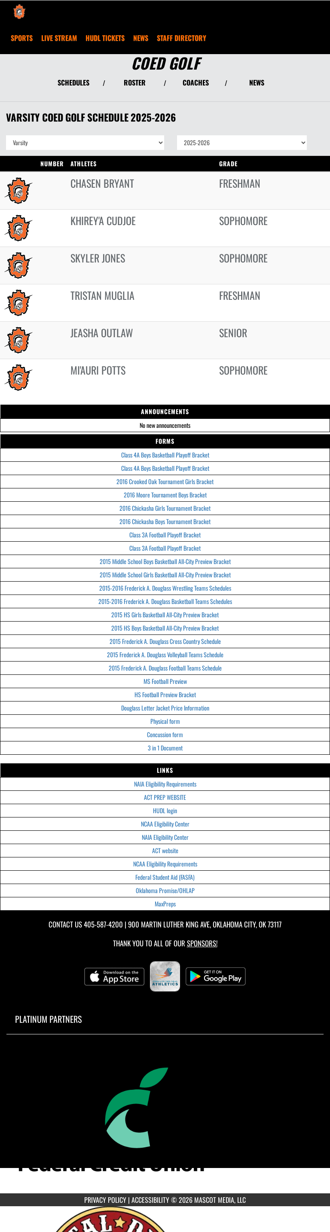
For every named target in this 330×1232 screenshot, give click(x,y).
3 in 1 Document (165, 747)
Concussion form (165, 734)
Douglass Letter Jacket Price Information (165, 707)
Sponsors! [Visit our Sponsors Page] (202, 943)
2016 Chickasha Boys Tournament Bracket (165, 521)
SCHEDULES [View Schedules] (73, 82)
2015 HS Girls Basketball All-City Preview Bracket (165, 614)
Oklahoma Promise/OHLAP (165, 890)
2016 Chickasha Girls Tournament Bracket (165, 507)
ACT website (165, 850)
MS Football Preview (165, 681)
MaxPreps (165, 903)
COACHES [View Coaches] (196, 82)
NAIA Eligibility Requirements (165, 783)
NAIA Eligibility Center (165, 837)
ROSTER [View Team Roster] (135, 82)
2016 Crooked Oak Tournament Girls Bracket (165, 481)
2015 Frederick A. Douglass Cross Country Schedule (165, 641)
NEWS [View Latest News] (256, 82)
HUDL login (165, 810)
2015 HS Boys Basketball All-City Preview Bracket (165, 627)
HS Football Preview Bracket (165, 694)
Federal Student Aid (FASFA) (165, 876)
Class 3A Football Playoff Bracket (165, 534)
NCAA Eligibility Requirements (165, 863)
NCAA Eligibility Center (165, 823)
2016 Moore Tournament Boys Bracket (165, 494)
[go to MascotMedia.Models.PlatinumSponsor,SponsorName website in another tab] (165, 1120)
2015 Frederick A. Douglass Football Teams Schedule (165, 667)
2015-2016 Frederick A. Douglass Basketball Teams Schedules (165, 601)
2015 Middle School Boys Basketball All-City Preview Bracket (165, 561)
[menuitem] (59, 38)
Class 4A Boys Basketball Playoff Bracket (165, 454)
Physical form (165, 721)
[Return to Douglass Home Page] (19, 11)
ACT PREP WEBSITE (165, 797)
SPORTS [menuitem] (22, 38)
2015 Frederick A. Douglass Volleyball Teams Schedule (165, 654)
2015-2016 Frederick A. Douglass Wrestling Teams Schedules (165, 587)
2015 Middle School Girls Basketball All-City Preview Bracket (165, 574)
